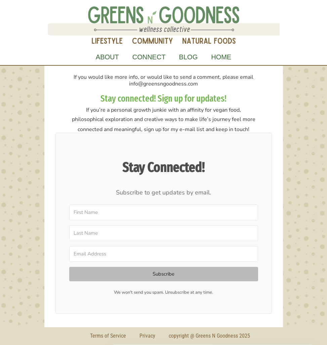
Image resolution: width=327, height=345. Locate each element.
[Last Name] (163, 233)
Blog (188, 57)
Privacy (147, 336)
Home (221, 57)
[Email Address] (163, 254)
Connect (149, 57)
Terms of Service (108, 336)
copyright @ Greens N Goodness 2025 (209, 336)
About (107, 57)
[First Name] (163, 212)
